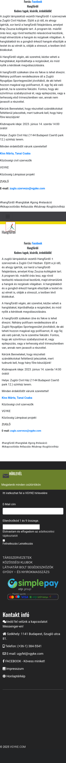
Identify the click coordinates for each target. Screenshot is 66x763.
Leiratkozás (25, 543)
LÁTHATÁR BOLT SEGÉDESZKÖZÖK (28, 567)
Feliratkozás (10, 543)
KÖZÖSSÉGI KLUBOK (18, 562)
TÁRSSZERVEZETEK (17, 557)
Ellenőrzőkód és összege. (21, 520)
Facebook (37, 243)
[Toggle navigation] (8, 216)
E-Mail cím (9, 504)
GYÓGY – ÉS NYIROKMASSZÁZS (26, 572)
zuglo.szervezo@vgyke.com (27, 188)
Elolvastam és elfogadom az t (28, 533)
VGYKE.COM (18, 746)
